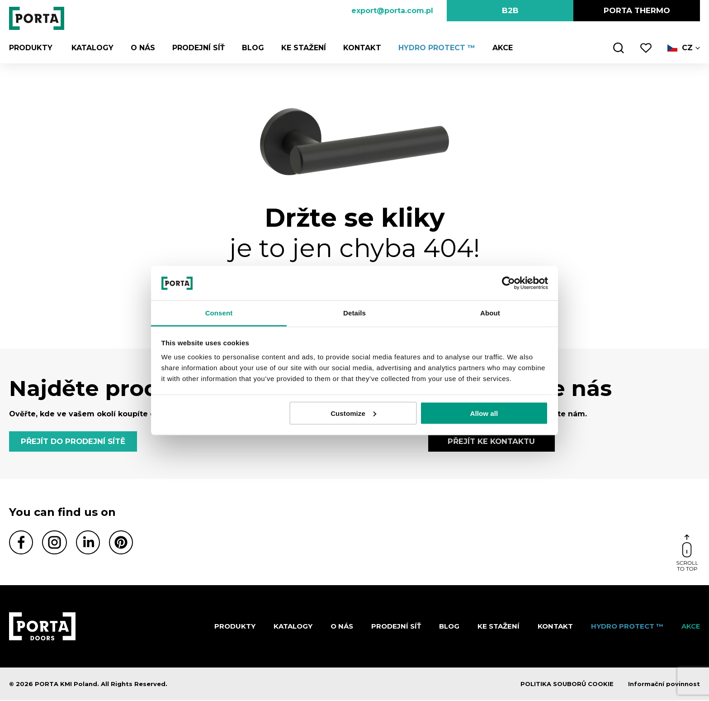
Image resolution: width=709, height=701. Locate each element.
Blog (251, 47)
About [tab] (490, 313)
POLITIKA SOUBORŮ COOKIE (567, 684)
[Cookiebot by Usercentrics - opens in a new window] (508, 283)
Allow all (484, 413)
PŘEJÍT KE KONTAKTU (491, 441)
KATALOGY (91, 47)
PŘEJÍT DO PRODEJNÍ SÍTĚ (74, 441)
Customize (353, 413)
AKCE (501, 47)
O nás (141, 47)
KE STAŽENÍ (301, 47)
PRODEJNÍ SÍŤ (196, 47)
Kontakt (360, 47)
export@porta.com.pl (392, 10)
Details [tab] (354, 313)
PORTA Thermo (637, 10)
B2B (510, 10)
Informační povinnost (664, 684)
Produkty (30, 47)
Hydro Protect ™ (435, 47)
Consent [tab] (219, 313)
